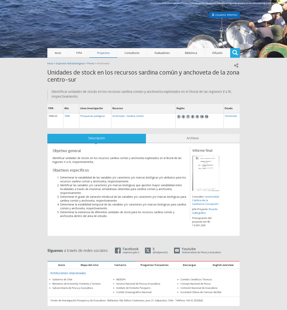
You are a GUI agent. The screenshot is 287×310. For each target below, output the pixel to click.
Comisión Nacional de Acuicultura (198, 287)
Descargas (189, 265)
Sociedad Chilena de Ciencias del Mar (201, 292)
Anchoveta (103, 63)
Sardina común (135, 116)
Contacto (120, 265)
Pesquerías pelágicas (92, 116)
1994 (67, 116)
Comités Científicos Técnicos (196, 279)
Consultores (132, 53)
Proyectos (103, 53)
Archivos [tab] (193, 138)
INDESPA (121, 279)
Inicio (58, 53)
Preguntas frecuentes (155, 265)
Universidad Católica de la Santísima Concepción (205, 200)
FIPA (79, 53)
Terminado (231, 116)
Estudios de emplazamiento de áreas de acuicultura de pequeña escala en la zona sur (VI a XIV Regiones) (222, 3)
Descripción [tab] (96, 138)
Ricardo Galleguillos (205, 210)
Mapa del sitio (89, 265)
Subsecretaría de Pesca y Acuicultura (72, 287)
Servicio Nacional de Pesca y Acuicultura (138, 283)
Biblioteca (191, 53)
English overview (223, 265)
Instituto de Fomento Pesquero (133, 287)
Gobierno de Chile (62, 279)
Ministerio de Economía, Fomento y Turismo (76, 283)
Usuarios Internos (224, 15)
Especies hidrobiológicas (70, 63)
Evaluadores (162, 53)
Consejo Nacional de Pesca (195, 283)
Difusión (217, 53)
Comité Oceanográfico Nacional (133, 292)
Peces (91, 63)
